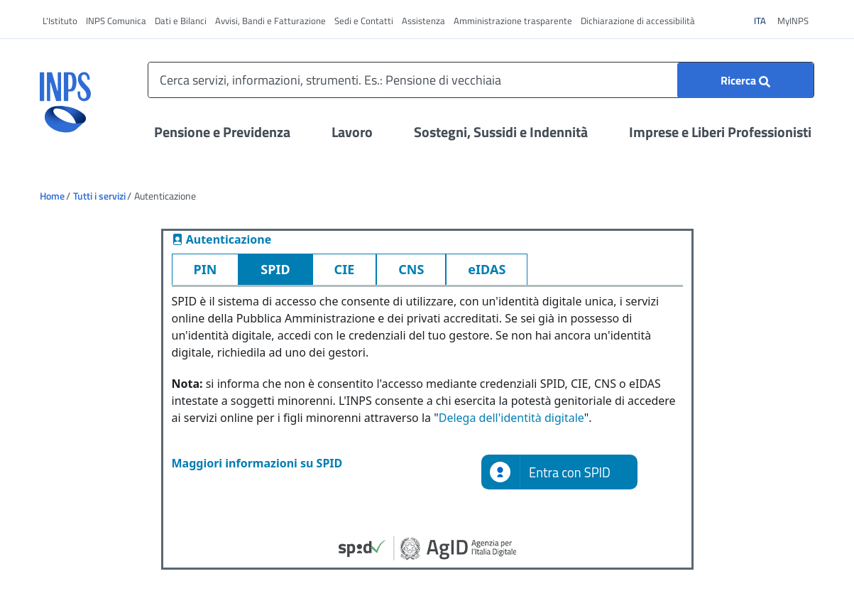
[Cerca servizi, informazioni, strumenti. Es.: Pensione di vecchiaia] (481, 80)
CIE (344, 269)
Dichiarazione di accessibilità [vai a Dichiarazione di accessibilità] (638, 20)
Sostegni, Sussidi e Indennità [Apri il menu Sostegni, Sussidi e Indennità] (501, 132)
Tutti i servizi (99, 195)
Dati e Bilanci (181, 20)
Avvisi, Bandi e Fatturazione (270, 20)
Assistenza (423, 20)
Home (52, 195)
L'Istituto (60, 20)
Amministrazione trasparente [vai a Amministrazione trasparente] (513, 20)
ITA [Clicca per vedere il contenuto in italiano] (764, 20)
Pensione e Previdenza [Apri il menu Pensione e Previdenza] (222, 132)
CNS (411, 269)
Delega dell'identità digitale (511, 417)
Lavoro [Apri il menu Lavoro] (352, 132)
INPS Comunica (116, 20)
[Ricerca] (745, 80)
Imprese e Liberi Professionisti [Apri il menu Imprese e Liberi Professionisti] (720, 132)
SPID (275, 269)
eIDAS (486, 269)
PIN (205, 269)
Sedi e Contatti (363, 20)
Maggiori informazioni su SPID (257, 463)
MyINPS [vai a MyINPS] (793, 20)
